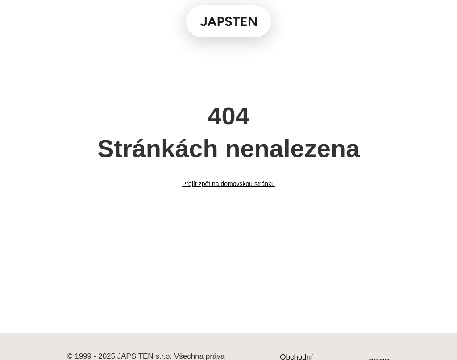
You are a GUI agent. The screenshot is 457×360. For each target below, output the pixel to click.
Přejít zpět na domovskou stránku (228, 183)
